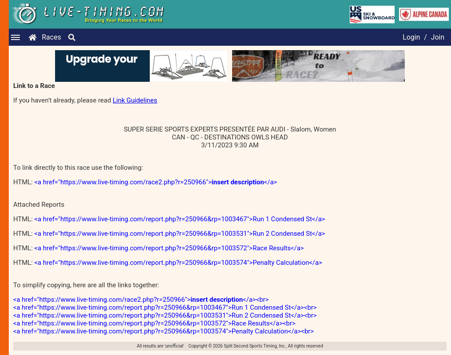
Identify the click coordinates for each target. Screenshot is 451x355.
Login (411, 37)
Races (51, 37)
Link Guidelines (135, 100)
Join (437, 37)
